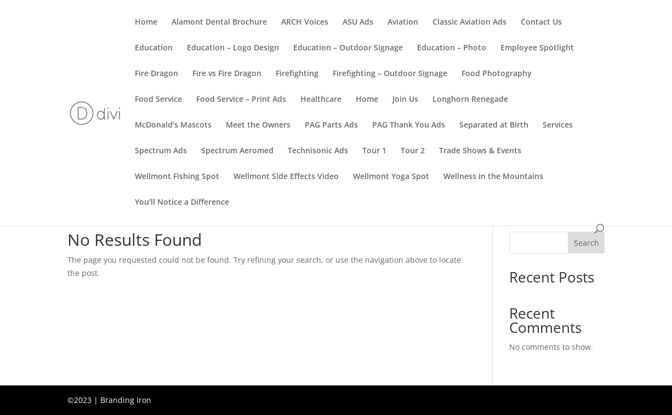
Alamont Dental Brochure (219, 22)
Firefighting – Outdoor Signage (390, 74)
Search (586, 243)
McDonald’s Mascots (173, 125)
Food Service (158, 99)
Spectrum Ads (161, 151)
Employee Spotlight (537, 48)
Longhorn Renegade (470, 99)
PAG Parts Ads (331, 125)
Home (146, 22)
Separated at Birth (493, 125)
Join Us (405, 99)
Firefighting (297, 74)
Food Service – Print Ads (241, 99)
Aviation (403, 22)
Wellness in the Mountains (493, 176)
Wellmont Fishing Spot (177, 176)
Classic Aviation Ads (469, 22)
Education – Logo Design (233, 48)
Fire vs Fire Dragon (226, 74)
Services (558, 125)
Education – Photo (451, 48)
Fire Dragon (156, 74)
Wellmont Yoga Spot (391, 176)
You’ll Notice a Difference (182, 202)
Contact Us (541, 22)
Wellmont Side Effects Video (286, 176)
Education (154, 48)
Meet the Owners (258, 125)
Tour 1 (374, 151)
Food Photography (497, 74)
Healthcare (320, 99)
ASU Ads (358, 22)
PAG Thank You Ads (408, 125)
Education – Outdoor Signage (348, 48)
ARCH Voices (304, 22)
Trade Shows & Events (480, 151)
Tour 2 (413, 151)
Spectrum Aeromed (237, 151)
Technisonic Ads (318, 151)
